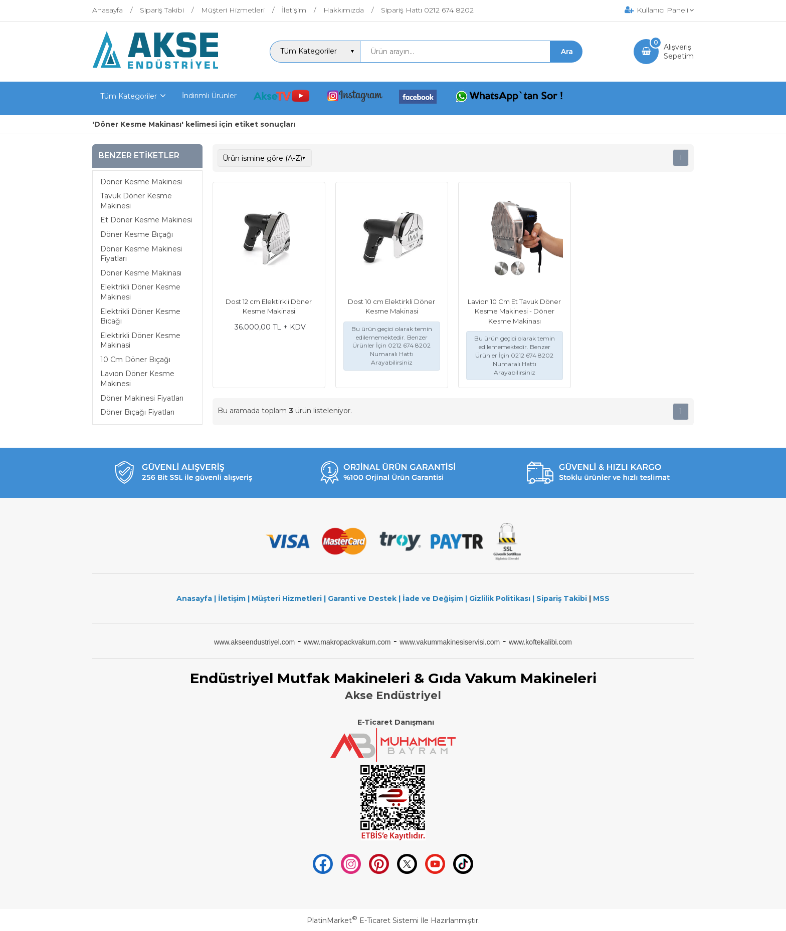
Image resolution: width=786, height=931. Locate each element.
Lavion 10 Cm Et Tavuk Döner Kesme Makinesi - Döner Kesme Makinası (514, 311)
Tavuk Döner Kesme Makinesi (136, 200)
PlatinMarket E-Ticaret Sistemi (363, 920)
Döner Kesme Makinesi (141, 181)
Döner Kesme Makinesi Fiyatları (141, 253)
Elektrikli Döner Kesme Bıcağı (140, 316)
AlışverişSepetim (679, 52)
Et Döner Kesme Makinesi (146, 219)
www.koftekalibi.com (540, 642)
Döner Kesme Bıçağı (136, 234)
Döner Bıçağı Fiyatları (137, 412)
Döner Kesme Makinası (140, 272)
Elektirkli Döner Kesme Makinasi (140, 340)
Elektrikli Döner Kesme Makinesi (140, 291)
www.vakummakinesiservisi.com (450, 642)
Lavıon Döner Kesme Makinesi (137, 378)
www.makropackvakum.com (347, 642)
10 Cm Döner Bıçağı (135, 359)
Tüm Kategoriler (128, 96)
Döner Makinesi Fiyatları (141, 398)
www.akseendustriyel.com (254, 642)
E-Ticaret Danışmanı (395, 722)
